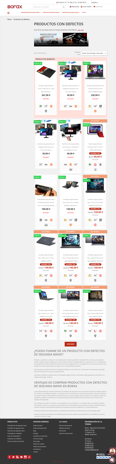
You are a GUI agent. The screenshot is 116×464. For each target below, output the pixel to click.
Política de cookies (38, 444)
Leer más (81, 30)
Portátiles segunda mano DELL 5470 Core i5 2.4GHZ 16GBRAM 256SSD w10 (95, 202)
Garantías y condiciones (40, 436)
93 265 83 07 (82, 2)
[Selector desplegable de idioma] (95, 2)
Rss (17, 457)
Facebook (9, 457)
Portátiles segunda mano (51, 12)
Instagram (25, 457)
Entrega (35, 433)
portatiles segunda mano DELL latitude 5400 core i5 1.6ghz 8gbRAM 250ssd (71, 258)
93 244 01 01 (62, 2)
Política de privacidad (39, 446)
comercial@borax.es (92, 450)
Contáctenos (37, 449)
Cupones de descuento (66, 433)
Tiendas (35, 452)
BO (14, 7)
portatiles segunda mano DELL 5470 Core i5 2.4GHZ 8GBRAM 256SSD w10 (70, 202)
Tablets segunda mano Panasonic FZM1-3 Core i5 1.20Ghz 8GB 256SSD (95, 147)
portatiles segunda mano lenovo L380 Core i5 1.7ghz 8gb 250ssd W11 (46, 89)
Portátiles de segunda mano (15, 428)
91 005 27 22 (72, 2)
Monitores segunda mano (71, 12)
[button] (8, 12)
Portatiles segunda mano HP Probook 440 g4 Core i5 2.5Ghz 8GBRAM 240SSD (95, 89)
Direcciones (62, 431)
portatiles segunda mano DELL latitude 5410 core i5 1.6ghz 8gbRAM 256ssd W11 (95, 258)
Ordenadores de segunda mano (16, 425)
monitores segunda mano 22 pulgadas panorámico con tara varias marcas (70, 89)
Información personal (65, 425)
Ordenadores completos (14, 433)
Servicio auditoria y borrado (15, 441)
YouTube (21, 457)
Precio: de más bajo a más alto (94, 53)
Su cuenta (63, 422)
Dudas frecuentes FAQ (39, 428)
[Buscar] (49, 7)
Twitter (13, 457)
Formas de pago (38, 439)
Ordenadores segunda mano (31, 12)
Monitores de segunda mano (16, 431)
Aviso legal (36, 441)
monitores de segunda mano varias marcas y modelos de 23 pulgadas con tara (70, 147)
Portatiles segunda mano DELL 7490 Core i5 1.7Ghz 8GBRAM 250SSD (46, 258)
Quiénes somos (37, 425)
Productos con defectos (14, 439)
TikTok (29, 457)
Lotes (84, 12)
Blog (34, 431)
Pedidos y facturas (64, 428)
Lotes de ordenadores (13, 436)
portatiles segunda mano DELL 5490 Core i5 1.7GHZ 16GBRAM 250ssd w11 (46, 313)
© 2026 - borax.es (58, 461)
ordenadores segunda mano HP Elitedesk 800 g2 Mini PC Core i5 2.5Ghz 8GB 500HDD (46, 202)
